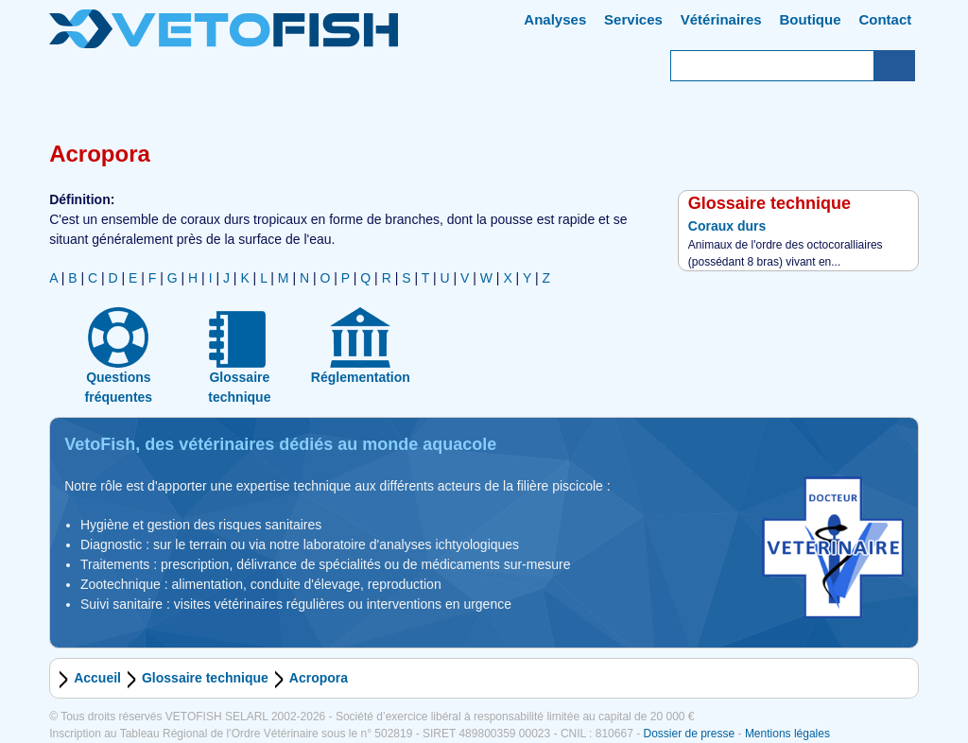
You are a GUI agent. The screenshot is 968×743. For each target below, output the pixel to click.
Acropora (318, 677)
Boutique (810, 19)
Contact (884, 19)
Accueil (97, 677)
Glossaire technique (205, 677)
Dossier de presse (689, 733)
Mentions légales (787, 733)
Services (633, 19)
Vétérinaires (721, 19)
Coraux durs (727, 225)
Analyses (555, 19)
